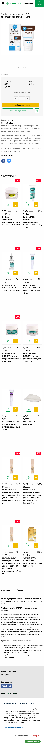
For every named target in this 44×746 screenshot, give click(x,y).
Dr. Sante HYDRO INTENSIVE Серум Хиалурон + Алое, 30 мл (11, 287)
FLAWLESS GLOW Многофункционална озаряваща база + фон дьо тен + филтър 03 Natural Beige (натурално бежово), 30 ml (11, 566)
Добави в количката (21, 105)
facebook (6, 686)
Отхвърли (35, 735)
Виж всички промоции (17, 111)
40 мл (12, 120)
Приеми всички (32, 741)
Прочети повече (7, 155)
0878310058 (29, 4)
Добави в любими (37, 111)
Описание (5, 590)
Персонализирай (21, 735)
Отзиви (20, 590)
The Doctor (11, 123)
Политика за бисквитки (13, 727)
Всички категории (9, 694)
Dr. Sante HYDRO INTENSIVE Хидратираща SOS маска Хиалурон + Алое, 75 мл (32, 222)
